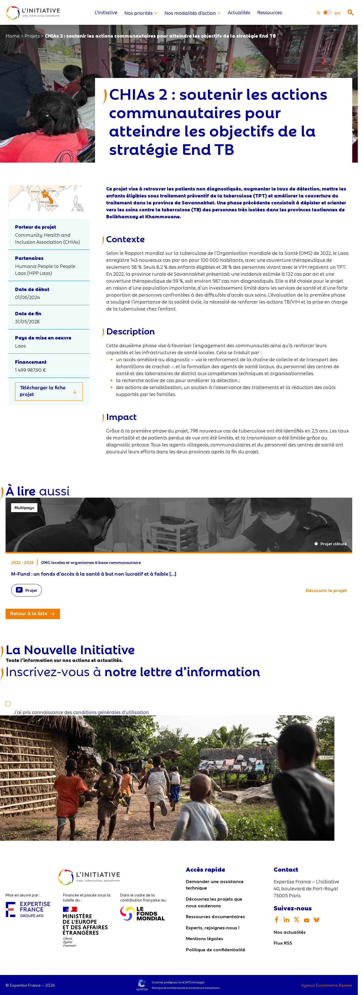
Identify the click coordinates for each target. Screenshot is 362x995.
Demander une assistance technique (215, 884)
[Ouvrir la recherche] (350, 12)
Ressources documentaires (215, 916)
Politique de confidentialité (215, 949)
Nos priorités (140, 12)
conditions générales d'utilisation (111, 712)
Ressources (269, 12)
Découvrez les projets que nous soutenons (214, 901)
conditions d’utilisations (204, 987)
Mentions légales (204, 938)
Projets (32, 35)
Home (13, 35)
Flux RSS (283, 943)
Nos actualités (290, 931)
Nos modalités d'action (192, 12)
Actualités (239, 12)
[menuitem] (318, 12)
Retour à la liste (28, 613)
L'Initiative (106, 12)
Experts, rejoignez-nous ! (212, 927)
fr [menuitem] (318, 12)
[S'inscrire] (10, 700)
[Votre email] (179, 686)
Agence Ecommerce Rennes (326, 985)
